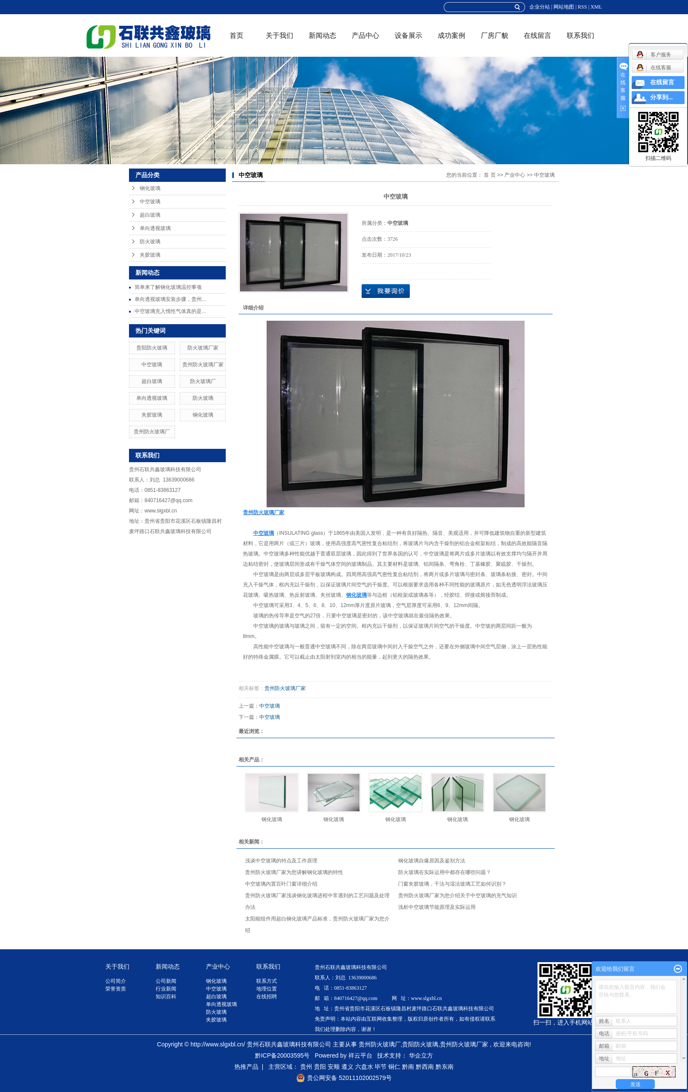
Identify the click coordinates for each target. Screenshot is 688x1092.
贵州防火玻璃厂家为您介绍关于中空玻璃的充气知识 (457, 896)
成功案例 (451, 35)
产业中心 (514, 175)
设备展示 (408, 35)
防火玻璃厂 (203, 381)
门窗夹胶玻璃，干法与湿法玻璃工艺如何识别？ (452, 884)
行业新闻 (166, 989)
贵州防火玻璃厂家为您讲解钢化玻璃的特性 (294, 872)
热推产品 (246, 1066)
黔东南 (445, 1066)
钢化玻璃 (150, 188)
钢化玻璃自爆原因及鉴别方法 (431, 861)
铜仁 (394, 1066)
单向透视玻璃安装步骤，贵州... (170, 299)
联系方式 (266, 981)
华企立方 (421, 1055)
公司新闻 (166, 981)
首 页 (489, 175)
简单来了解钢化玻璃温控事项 (168, 287)
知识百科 (166, 997)
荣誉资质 (115, 989)
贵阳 (320, 1066)
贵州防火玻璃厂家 (203, 365)
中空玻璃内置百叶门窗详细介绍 (281, 884)
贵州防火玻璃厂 (152, 432)
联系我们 (580, 35)
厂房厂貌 (494, 35)
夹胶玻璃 (150, 255)
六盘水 (364, 1066)
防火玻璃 (150, 242)
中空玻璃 (150, 202)
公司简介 (115, 981)
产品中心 (365, 35)
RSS (582, 7)
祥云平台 (360, 1055)
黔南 (408, 1066)
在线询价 (386, 291)
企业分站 (539, 7)
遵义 (347, 1066)
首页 (236, 35)
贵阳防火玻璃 (151, 348)
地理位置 (266, 989)
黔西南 (425, 1066)
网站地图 (563, 7)
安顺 (334, 1066)
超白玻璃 (150, 215)
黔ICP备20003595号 (282, 1055)
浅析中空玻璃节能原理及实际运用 (437, 907)
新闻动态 (322, 35)
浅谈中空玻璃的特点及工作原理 (281, 861)
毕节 (381, 1066)
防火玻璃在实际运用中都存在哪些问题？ (444, 872)
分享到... (661, 97)
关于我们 (279, 35)
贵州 (306, 1066)
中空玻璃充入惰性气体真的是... (170, 311)
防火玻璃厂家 (202, 348)
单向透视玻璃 (155, 228)
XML (596, 7)
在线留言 (537, 35)
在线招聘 (266, 997)
